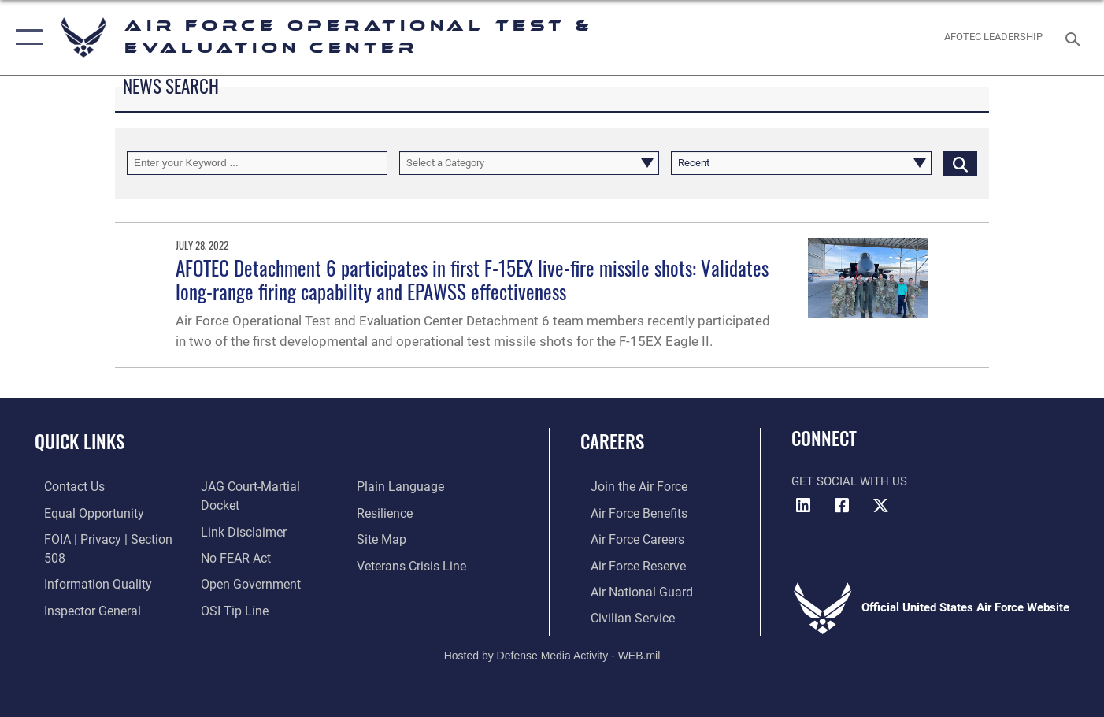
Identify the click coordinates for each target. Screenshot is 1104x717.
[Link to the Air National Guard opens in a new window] (628, 589)
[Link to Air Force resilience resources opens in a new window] (387, 512)
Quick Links (79, 441)
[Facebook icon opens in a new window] (842, 506)
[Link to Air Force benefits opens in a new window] (627, 512)
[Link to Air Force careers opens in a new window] (626, 538)
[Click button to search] (960, 163)
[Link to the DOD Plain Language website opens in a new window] (399, 486)
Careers (612, 441)
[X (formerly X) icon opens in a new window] (880, 506)
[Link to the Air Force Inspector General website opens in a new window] (81, 589)
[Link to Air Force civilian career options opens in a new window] (620, 614)
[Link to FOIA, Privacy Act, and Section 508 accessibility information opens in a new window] (107, 538)
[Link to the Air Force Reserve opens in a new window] (626, 563)
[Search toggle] (1074, 37)
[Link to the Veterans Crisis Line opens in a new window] (413, 563)
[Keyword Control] (257, 163)
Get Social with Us (849, 481)
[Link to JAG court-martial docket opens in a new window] (265, 486)
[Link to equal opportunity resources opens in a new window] (81, 512)
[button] (25, 37)
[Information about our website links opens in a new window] (239, 512)
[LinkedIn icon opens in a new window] (803, 506)
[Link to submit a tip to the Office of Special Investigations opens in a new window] (229, 589)
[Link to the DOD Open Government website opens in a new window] (244, 563)
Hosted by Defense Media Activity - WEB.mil (552, 651)
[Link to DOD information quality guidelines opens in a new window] (85, 563)
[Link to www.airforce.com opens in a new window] (627, 486)
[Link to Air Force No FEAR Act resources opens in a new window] (232, 538)
